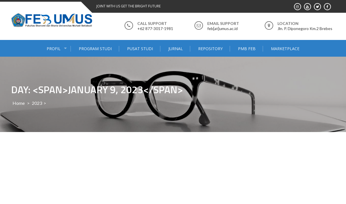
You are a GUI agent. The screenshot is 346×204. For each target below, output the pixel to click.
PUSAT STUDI (140, 48)
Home (19, 103)
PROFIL (54, 48)
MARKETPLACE (285, 48)
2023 (37, 103)
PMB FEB (247, 48)
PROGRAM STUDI (95, 48)
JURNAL (175, 48)
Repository (210, 48)
